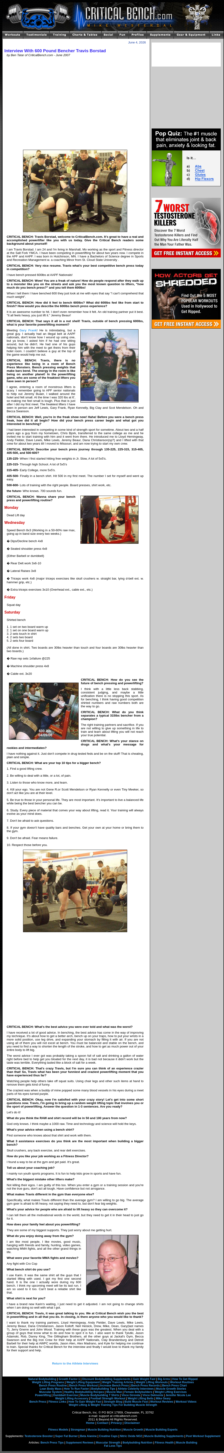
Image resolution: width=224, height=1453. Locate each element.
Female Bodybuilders (138, 1392)
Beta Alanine (88, 1436)
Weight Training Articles (118, 1382)
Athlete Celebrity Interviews (136, 1388)
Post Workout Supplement (203, 1436)
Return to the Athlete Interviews (75, 1363)
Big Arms (164, 1379)
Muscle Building (186, 1442)
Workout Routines (182, 1382)
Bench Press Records (145, 1385)
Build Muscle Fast (136, 1401)
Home (90, 1423)
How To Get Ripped (185, 1379)
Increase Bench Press (114, 1385)
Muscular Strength (108, 1442)
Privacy (116, 1423)
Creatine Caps (108, 1436)
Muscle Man (114, 1392)
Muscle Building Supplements (164, 1436)
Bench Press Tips (52, 1442)
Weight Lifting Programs (48, 1382)
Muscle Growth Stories (171, 1388)
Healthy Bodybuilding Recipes (84, 1392)
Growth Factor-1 (69, 1379)
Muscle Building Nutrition (104, 1429)
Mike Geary (163, 1398)
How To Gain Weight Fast (85, 1401)
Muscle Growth (133, 1429)
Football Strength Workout (108, 1398)
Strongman (78, 1429)
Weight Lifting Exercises (171, 1392)
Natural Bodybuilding (42, 1379)
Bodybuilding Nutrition (138, 1442)
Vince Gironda (130, 1395)
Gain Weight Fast (144, 1379)
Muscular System (50, 1392)
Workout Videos (186, 1401)
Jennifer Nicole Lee (178, 1395)
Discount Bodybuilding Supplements (106, 1379)
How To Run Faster (76, 1388)
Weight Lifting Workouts (152, 1382)
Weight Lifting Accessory (71, 1398)
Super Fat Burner (66, 1436)
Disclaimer (132, 1423)
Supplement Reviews (80, 1442)
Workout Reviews (161, 1401)
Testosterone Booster (38, 1436)
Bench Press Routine (53, 1385)
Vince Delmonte (152, 1395)
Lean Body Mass (51, 1388)
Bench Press (37, 1401)
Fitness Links (57, 1401)
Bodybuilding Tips (103, 1388)
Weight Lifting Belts (140, 1398)
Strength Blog (113, 1401)
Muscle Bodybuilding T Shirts (99, 1395)
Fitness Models (58, 1429)
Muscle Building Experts (161, 1429)
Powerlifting (43, 1395)
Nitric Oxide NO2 (131, 1436)
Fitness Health (164, 1442)
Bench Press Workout (83, 1385)
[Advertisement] (43, 103)
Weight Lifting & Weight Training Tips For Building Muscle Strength (113, 1405)
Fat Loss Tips (113, 1445)
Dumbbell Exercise (65, 1395)
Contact (103, 1423)
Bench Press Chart (174, 1385)
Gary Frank (28, 330)
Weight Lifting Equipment (83, 1382)
